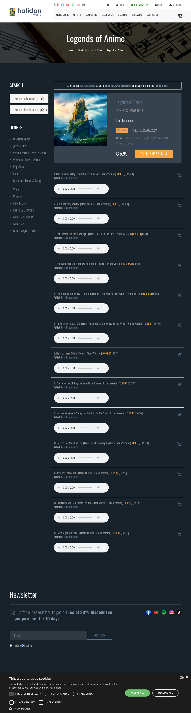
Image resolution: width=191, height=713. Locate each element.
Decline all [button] (165, 692)
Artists (77, 14)
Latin (15, 173)
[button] (64, 708)
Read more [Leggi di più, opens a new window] (55, 687)
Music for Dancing (23, 217)
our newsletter (87, 85)
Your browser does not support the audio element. (81, 189)
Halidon (98, 50)
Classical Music (21, 139)
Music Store (62, 14)
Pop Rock (18, 166)
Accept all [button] (137, 692)
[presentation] (37, 662)
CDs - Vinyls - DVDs (24, 230)
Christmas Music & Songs (27, 180)
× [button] (187, 677)
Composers (91, 14)
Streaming (137, 14)
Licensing (122, 14)
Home (70, 50)
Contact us (152, 14)
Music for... (19, 224)
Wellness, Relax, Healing (26, 159)
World (16, 189)
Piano (150, 138)
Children (17, 196)
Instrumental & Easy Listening (29, 152)
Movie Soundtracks (136, 138)
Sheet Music (107, 14)
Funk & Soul (20, 203)
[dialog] (95, 693)
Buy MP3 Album (154, 153)
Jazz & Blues (20, 146)
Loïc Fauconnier (125, 120)
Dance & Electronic (23, 210)
